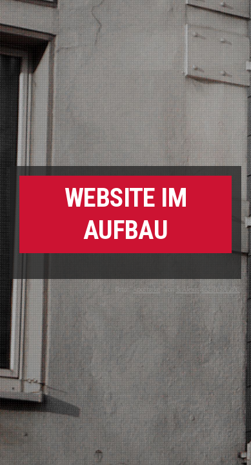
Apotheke (146, 289)
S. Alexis (187, 289)
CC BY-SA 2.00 (220, 289)
